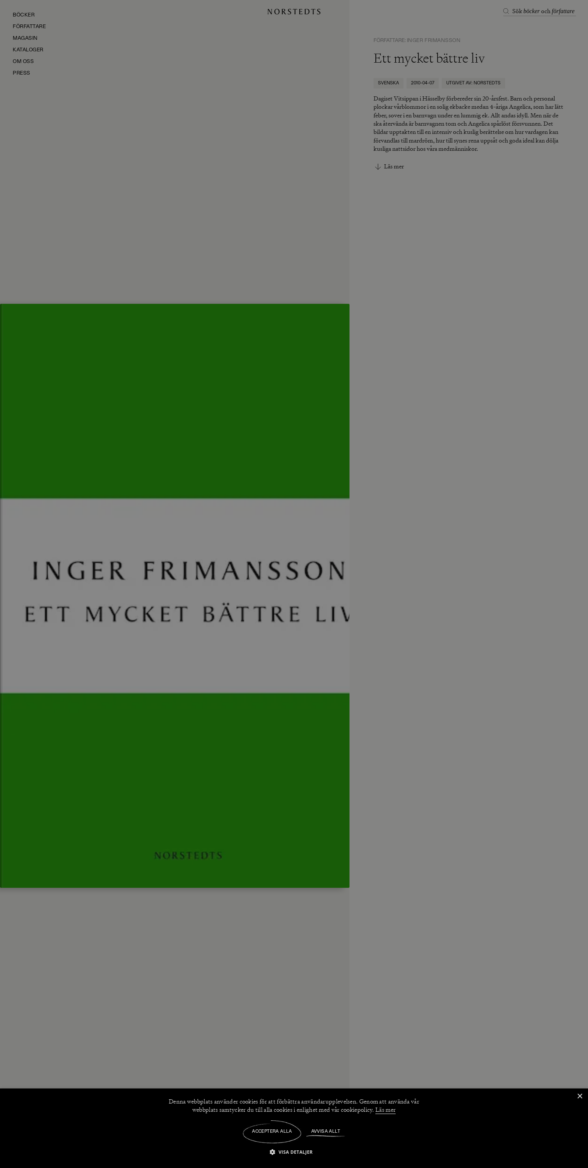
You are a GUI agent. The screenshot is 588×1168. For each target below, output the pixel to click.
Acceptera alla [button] (272, 1131)
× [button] (579, 1096)
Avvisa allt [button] (325, 1131)
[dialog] (294, 584)
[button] (294, 1151)
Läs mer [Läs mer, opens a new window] (385, 1110)
